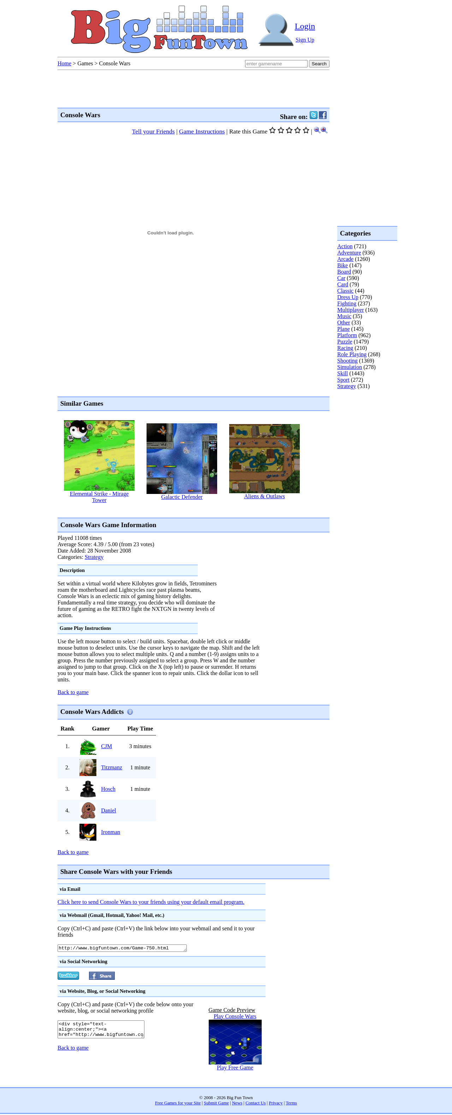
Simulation (349, 367)
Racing (345, 348)
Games (85, 63)
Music (344, 316)
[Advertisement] (186, 510)
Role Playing (352, 354)
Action (345, 246)
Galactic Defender (182, 497)
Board (344, 272)
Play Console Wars (235, 1017)
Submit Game (216, 1104)
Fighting (346, 303)
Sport (343, 380)
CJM (106, 746)
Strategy (94, 557)
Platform (347, 335)
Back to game (73, 692)
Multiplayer (350, 310)
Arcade (345, 259)
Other (343, 323)
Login (305, 26)
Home (64, 63)
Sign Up (305, 40)
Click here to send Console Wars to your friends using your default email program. (151, 902)
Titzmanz (111, 767)
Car (341, 278)
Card (342, 284)
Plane (343, 329)
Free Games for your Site (178, 1104)
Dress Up (347, 297)
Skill (342, 373)
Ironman (110, 832)
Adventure (349, 253)
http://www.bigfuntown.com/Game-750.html (130, 948)
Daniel (108, 810)
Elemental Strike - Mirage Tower (99, 497)
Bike (342, 265)
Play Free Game (235, 1069)
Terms (291, 1104)
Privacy (275, 1104)
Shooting (347, 361)
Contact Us (255, 1104)
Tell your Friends (153, 131)
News (237, 1104)
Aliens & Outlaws (264, 496)
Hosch (108, 789)
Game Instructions (202, 131)
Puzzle (344, 342)
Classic (345, 291)
